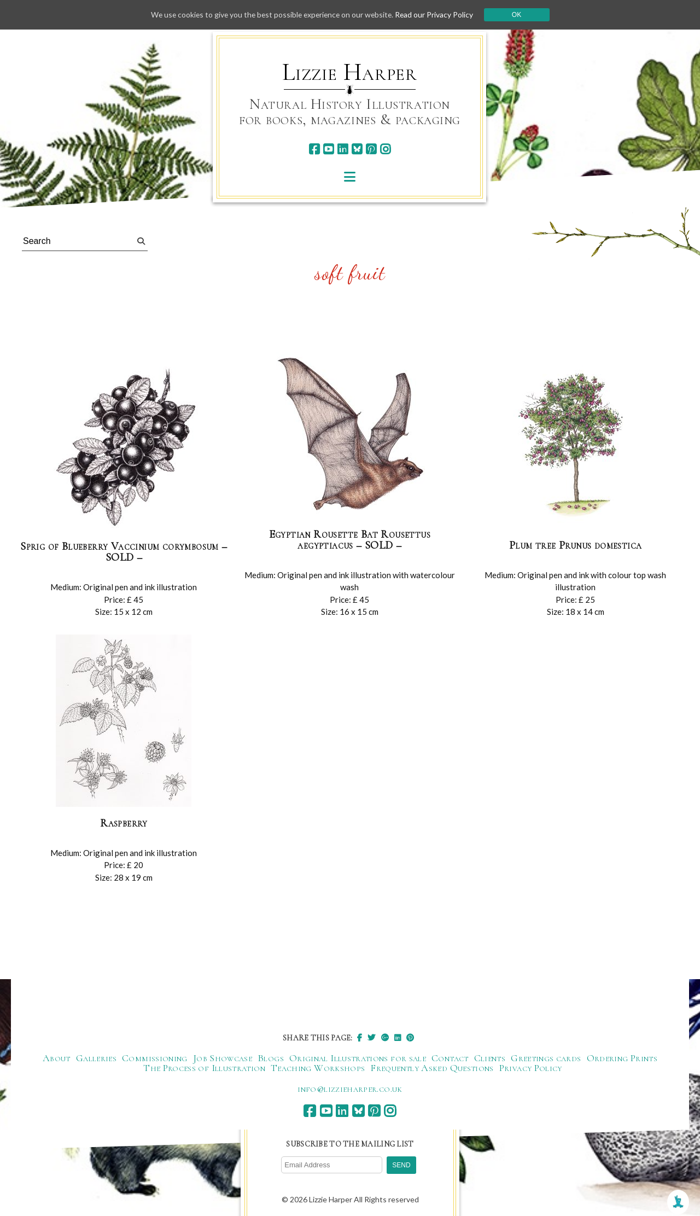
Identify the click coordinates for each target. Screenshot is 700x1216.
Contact (450, 1058)
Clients (490, 1058)
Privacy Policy (530, 1068)
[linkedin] (342, 149)
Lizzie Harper (349, 72)
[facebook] (314, 149)
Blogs (271, 1058)
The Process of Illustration (204, 1068)
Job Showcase (222, 1058)
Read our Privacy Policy (437, 14)
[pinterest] (371, 149)
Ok (520, 15)
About (57, 1058)
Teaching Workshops (318, 1068)
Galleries (96, 1058)
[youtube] (328, 149)
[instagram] (385, 149)
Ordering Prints (622, 1058)
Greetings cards (546, 1058)
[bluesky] (357, 149)
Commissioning (155, 1058)
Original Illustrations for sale (357, 1058)
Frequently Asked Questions (431, 1068)
